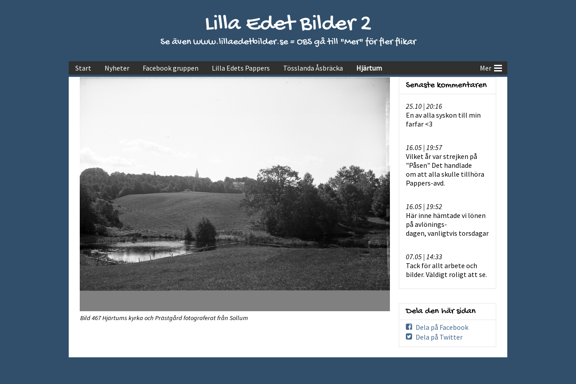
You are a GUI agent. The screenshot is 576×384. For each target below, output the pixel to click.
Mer (491, 67)
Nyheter (117, 67)
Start (83, 67)
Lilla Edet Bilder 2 (288, 24)
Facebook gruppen (170, 67)
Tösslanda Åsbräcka (313, 67)
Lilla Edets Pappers (241, 67)
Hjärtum (369, 67)
